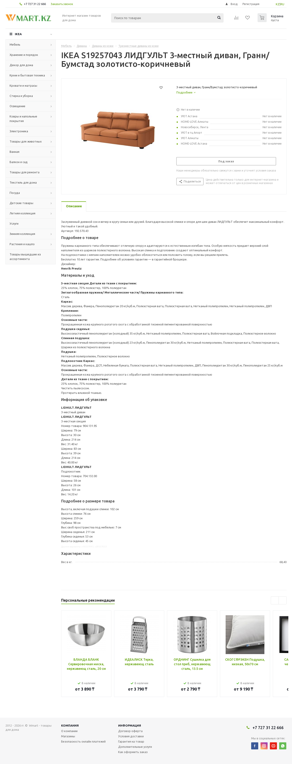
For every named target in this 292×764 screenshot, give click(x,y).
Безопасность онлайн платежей (83, 741)
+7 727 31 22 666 (35, 3)
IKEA (18, 34)
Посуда (15, 192)
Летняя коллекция (22, 213)
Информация (129, 725)
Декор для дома (21, 65)
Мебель (15, 44)
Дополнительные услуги (135, 746)
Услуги (14, 223)
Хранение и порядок (24, 54)
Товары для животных (26, 141)
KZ (278, 4)
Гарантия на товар (131, 741)
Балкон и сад (19, 162)
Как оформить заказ (133, 752)
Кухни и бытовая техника (27, 75)
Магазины (68, 736)
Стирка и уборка (21, 95)
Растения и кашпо (22, 244)
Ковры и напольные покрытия (23, 118)
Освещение (17, 106)
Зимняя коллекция (22, 233)
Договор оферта (130, 731)
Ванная (14, 151)
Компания (70, 725)
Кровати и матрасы (23, 85)
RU (282, 4)
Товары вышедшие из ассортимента (25, 256)
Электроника (19, 131)
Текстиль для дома (23, 182)
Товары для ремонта (24, 172)
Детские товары (21, 203)
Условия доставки (131, 736)
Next (282, 600)
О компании (69, 731)
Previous (275, 600)
